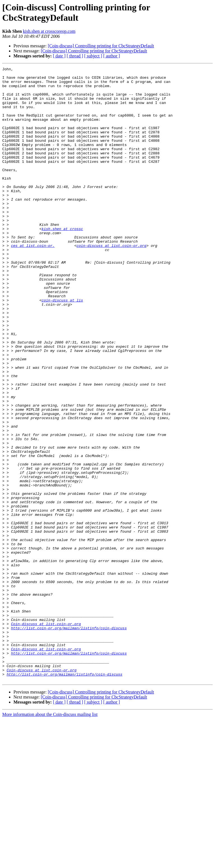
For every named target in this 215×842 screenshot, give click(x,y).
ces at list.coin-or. (33, 281)
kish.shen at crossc (62, 261)
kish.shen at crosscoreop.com (49, 31)
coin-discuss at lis (62, 347)
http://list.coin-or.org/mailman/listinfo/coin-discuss (69, 740)
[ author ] (111, 56)
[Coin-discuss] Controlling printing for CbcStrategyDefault (101, 45)
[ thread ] (75, 56)
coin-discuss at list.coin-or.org (111, 281)
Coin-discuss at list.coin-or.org (46, 735)
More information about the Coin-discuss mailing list (49, 837)
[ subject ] (93, 56)
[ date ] (59, 56)
